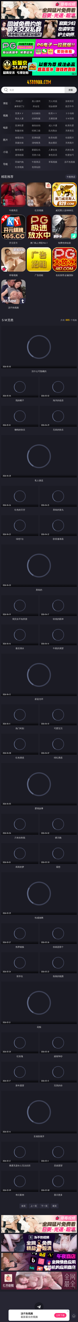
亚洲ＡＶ (19, 113)
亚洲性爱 (19, 125)
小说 (5, 152)
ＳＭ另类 (69, 118)
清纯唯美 (36, 142)
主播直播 (53, 118)
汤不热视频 (69, 161)
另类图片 (69, 142)
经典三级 (36, 130)
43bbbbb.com (39, 82)
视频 (5, 115)
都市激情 (19, 149)
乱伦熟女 (53, 130)
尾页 (54, 1205)
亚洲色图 (36, 137)
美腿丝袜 (19, 142)
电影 (5, 127)
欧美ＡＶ (53, 113)
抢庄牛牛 (69, 106)
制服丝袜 (19, 130)
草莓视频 (53, 161)
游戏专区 (69, 101)
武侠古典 (69, 149)
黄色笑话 (53, 154)
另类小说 (36, 154)
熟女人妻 (19, 118)
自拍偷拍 (36, 113)
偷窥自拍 (19, 137)
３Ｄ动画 (69, 113)
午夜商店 (36, 161)
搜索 (71, 89)
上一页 (33, 1205)
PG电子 (19, 101)
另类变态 (69, 130)
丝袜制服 (36, 118)
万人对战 (53, 101)
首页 (23, 1205)
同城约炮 (19, 161)
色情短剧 (36, 167)
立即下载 (60, 1315)
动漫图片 (69, 137)
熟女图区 (53, 142)
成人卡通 (53, 125)
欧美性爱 (69, 125)
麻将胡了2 (19, 106)
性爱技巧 (69, 154)
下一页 (44, 1205)
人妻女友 (53, 149)
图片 (5, 139)
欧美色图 (53, 137)
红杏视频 (19, 167)
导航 (5, 164)
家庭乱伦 (36, 149)
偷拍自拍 (36, 125)
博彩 (5, 103)
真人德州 (36, 101)
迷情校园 (19, 154)
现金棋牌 (53, 106)
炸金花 (36, 106)
